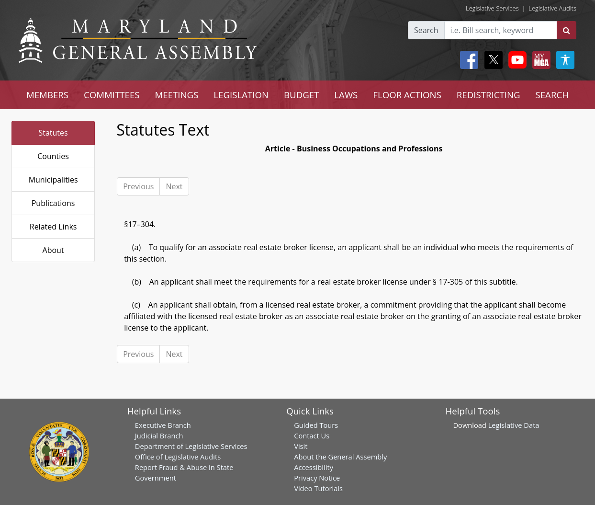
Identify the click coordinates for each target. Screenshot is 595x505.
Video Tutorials (318, 488)
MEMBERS (47, 95)
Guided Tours (316, 425)
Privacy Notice (317, 477)
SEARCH (552, 95)
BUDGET (301, 95)
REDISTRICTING (488, 95)
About (53, 250)
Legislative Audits (552, 8)
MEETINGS (177, 95)
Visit (300, 446)
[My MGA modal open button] (539, 60)
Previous (138, 186)
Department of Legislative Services (191, 446)
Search (426, 30)
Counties (53, 156)
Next (174, 186)
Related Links (53, 226)
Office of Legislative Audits (178, 456)
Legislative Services (492, 8)
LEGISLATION (241, 95)
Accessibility (313, 467)
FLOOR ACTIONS (407, 95)
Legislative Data (513, 425)
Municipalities (53, 179)
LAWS (346, 95)
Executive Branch (163, 425)
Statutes (52, 132)
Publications (53, 203)
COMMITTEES (112, 95)
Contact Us (311, 435)
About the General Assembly (340, 456)
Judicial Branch (159, 435)
